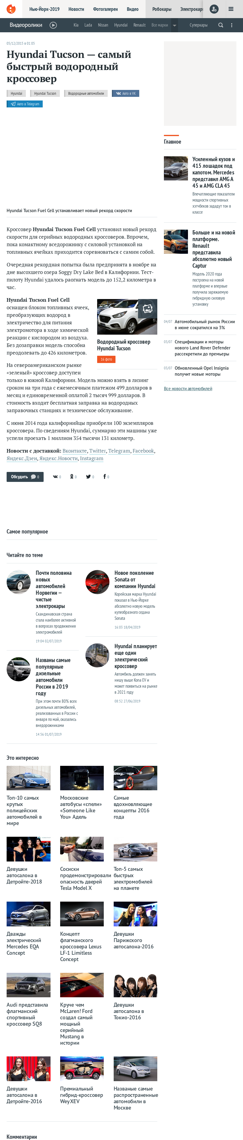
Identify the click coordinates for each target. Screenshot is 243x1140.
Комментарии (22, 1137)
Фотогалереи (105, 9)
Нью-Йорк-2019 (44, 9)
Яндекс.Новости (58, 458)
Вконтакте (75, 450)
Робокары (161, 9)
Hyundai (121, 25)
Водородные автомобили (86, 93)
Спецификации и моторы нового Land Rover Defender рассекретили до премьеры (197, 348)
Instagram (91, 458)
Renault (140, 25)
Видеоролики (26, 25)
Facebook (143, 450)
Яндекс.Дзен (22, 458)
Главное (172, 141)
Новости (76, 9)
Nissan (103, 25)
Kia (76, 25)
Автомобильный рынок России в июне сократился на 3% (199, 324)
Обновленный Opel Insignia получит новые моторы (196, 371)
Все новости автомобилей (188, 388)
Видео (133, 9)
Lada (88, 25)
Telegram (119, 450)
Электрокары (192, 9)
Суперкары (199, 25)
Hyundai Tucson (45, 93)
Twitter (97, 450)
